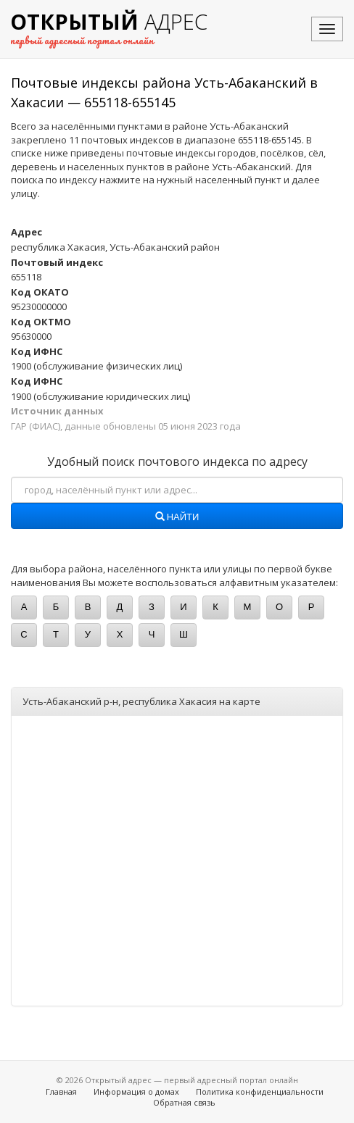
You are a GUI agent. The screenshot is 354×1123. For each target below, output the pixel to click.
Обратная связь (184, 1102)
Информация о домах (136, 1091)
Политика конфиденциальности (260, 1091)
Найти (177, 517)
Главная (61, 1091)
